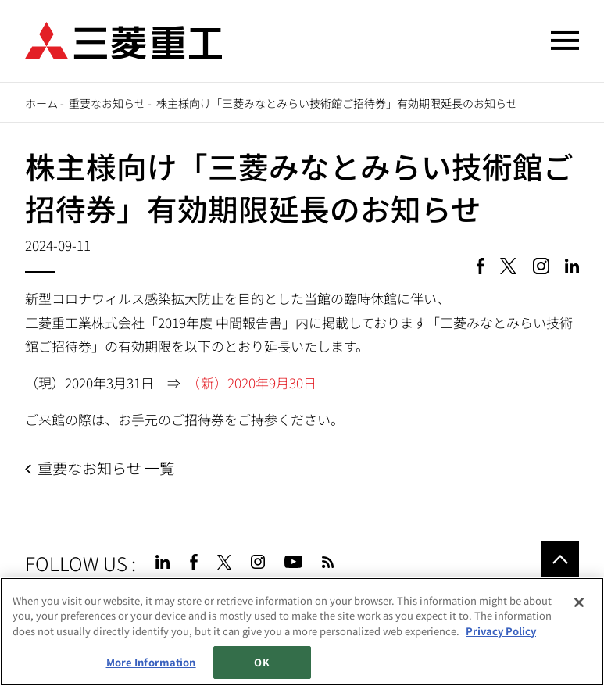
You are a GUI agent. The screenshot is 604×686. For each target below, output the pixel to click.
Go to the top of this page (559, 559)
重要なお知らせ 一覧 (106, 468)
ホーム (41, 103)
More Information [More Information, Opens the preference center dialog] (151, 662)
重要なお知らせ (107, 103)
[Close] (579, 602)
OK (261, 662)
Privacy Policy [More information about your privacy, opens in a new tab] (501, 630)
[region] (302, 631)
